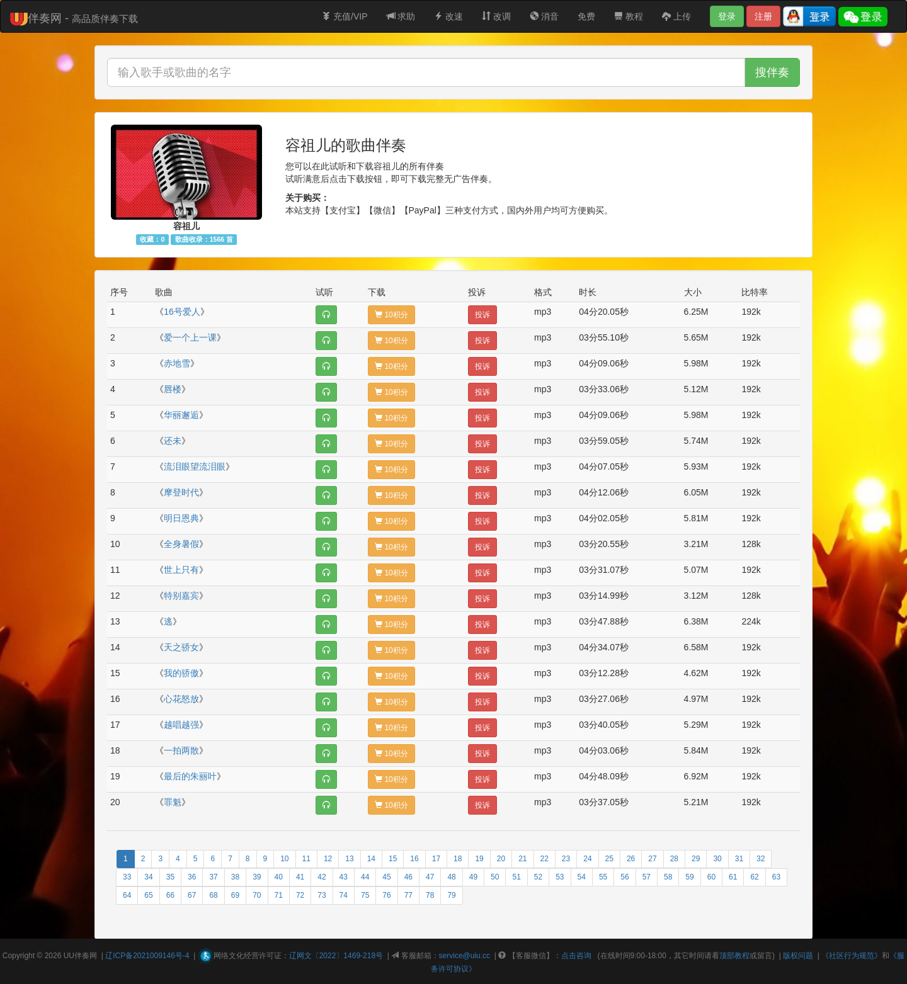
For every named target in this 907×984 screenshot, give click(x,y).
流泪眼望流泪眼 (194, 466)
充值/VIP (344, 16)
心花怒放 (181, 699)
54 (582, 877)
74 (343, 895)
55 (603, 877)
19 (479, 858)
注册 (763, 16)
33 (127, 877)
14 (371, 858)
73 (321, 895)
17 (436, 858)
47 (430, 877)
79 (451, 895)
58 (668, 877)
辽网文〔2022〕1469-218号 (336, 955)
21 (522, 858)
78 (430, 895)
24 (587, 858)
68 (213, 895)
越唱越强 (181, 725)
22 (544, 858)
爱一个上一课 (190, 337)
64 (127, 895)
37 (213, 877)
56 (624, 877)
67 (192, 895)
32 (760, 858)
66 (170, 895)
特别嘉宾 (181, 596)
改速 (448, 16)
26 (631, 858)
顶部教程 (734, 955)
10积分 (391, 314)
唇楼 (172, 389)
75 (365, 895)
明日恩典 (181, 518)
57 (646, 877)
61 (733, 877)
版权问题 (798, 955)
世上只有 (181, 570)
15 (393, 858)
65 (148, 895)
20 (501, 858)
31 (739, 858)
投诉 (482, 314)
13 (349, 858)
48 (451, 877)
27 (652, 858)
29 (696, 858)
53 (560, 877)
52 (538, 877)
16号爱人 (182, 312)
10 (284, 858)
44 (365, 877)
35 (170, 877)
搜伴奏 (772, 72)
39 (257, 877)
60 (711, 877)
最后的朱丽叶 (190, 776)
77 (408, 895)
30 (717, 858)
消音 (544, 16)
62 (754, 877)
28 (674, 858)
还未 (172, 441)
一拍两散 (181, 750)
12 (328, 858)
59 (689, 877)
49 (473, 877)
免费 (586, 16)
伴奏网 (85, 955)
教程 (628, 16)
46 (408, 877)
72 (300, 895)
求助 (401, 16)
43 (343, 877)
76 (386, 895)
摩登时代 (181, 492)
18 (458, 858)
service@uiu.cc (465, 955)
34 (148, 877)
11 (306, 858)
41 (300, 877)
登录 (727, 16)
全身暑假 (181, 544)
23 (566, 858)
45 (386, 877)
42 (321, 877)
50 (495, 877)
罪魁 (172, 802)
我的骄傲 (181, 673)
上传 (676, 16)
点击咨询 (576, 955)
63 (776, 877)
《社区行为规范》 (851, 955)
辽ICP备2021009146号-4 (147, 955)
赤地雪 (177, 363)
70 (257, 895)
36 (192, 877)
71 (279, 895)
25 (609, 858)
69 (235, 895)
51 (516, 877)
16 (414, 858)
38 (235, 877)
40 (279, 877)
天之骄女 (181, 647)
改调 (496, 16)
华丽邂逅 (181, 415)
